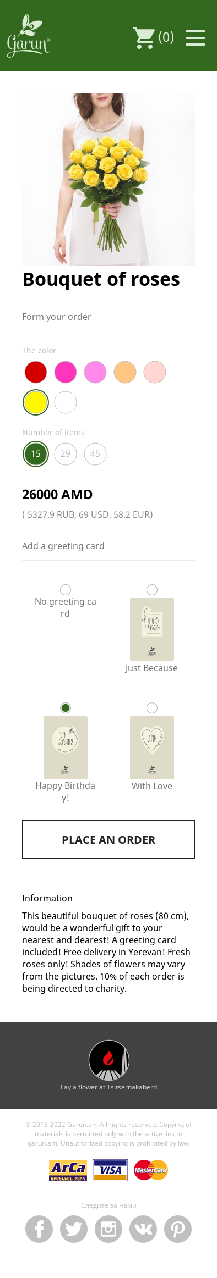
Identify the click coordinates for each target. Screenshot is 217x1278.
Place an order (108, 839)
